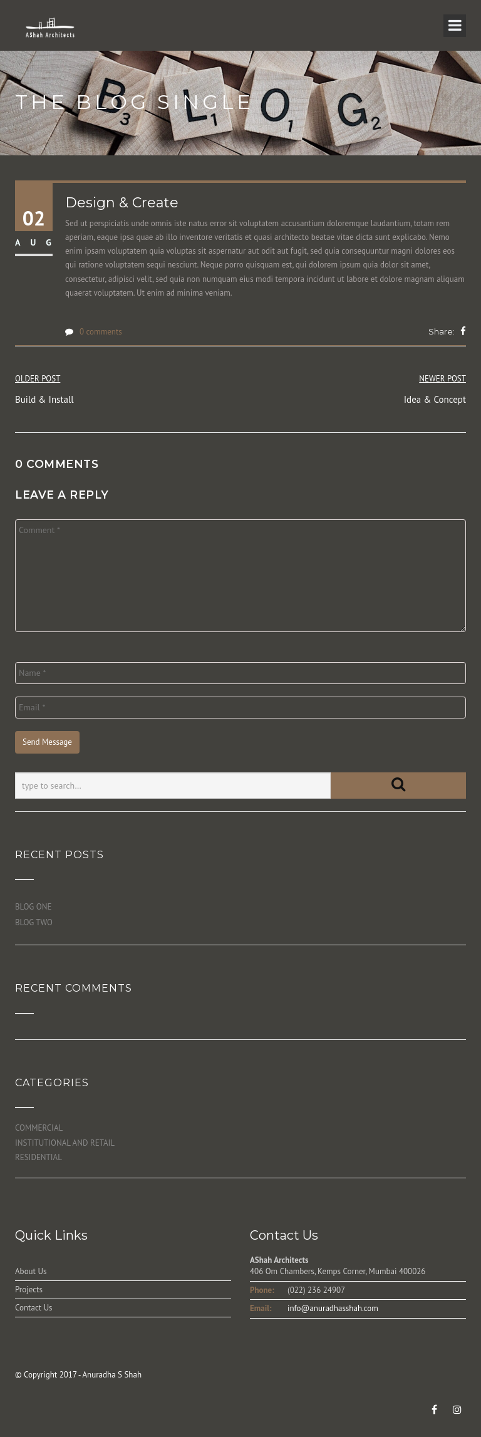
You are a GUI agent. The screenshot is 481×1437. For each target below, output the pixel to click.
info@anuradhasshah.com (332, 1308)
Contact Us (34, 1307)
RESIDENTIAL (38, 1157)
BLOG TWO (34, 922)
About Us (30, 1271)
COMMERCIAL (39, 1128)
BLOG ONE (33, 906)
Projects (29, 1289)
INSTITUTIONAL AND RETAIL (65, 1143)
